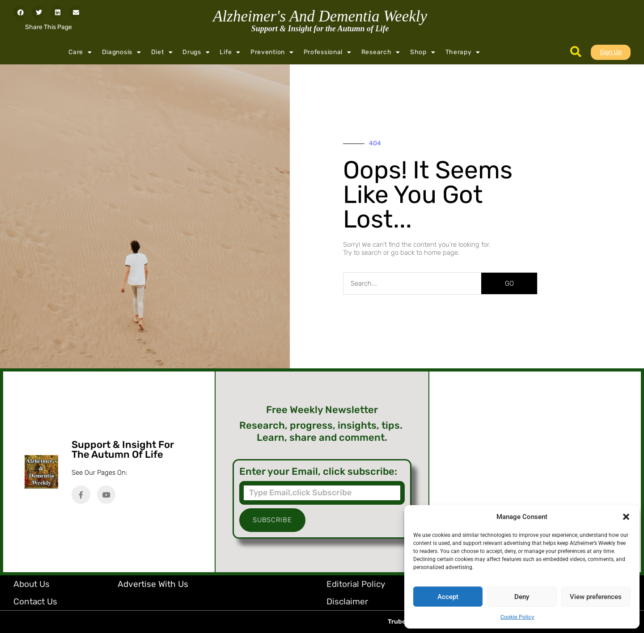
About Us (31, 584)
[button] (626, 516)
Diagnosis (121, 52)
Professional (328, 52)
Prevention (272, 52)
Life (230, 52)
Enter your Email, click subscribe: (318, 471)
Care (80, 52)
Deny (521, 597)
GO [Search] (509, 283)
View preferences (596, 597)
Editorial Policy (355, 584)
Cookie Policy (517, 617)
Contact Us (35, 601)
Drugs (196, 52)
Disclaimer (347, 601)
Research (380, 52)
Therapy (463, 52)
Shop (423, 52)
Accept (447, 597)
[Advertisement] (535, 472)
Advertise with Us (153, 584)
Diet (162, 52)
